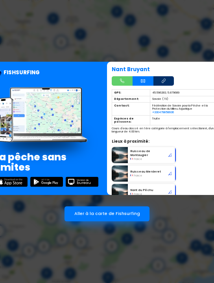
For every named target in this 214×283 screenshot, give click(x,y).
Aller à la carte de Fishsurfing (107, 214)
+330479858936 (163, 112)
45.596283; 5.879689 (165, 92)
